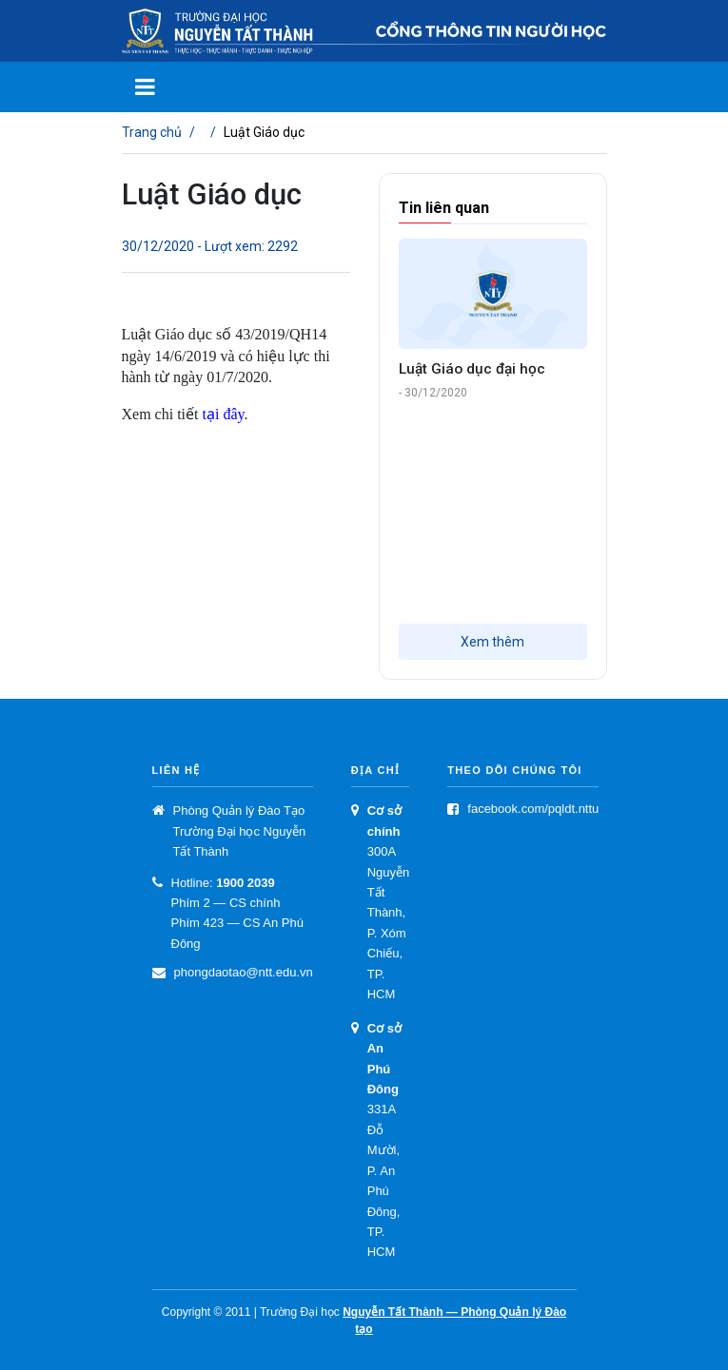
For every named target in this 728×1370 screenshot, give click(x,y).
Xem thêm (492, 641)
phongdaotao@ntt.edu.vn (243, 972)
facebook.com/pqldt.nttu (533, 808)
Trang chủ (152, 132)
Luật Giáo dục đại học (472, 368)
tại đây (223, 414)
